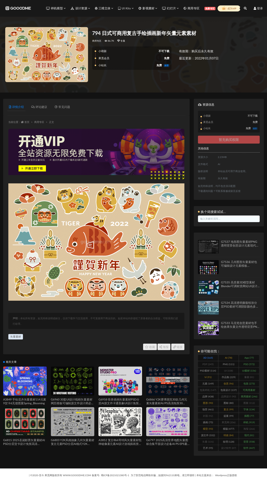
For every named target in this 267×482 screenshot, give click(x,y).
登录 (258, 8)
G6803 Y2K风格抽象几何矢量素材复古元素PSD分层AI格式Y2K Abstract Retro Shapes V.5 (72, 443)
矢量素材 (15, 336)
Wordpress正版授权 (226, 475)
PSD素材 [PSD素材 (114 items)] (208, 370)
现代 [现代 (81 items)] (249, 435)
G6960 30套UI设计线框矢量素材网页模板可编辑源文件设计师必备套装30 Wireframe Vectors (72, 403)
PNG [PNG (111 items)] (228, 364)
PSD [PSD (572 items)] (249, 364)
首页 (26, 122)
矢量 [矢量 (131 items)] (208, 441)
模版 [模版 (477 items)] (228, 428)
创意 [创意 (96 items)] (228, 383)
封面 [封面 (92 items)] (208, 415)
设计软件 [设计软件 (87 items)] (228, 447)
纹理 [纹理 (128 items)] (228, 441)
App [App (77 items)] (249, 357)
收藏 (150, 347)
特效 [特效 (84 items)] (228, 435)
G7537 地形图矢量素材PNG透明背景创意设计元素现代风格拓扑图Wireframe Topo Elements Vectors (240, 247)
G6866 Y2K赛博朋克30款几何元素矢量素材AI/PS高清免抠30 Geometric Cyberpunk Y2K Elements (166, 405)
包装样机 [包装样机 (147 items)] (208, 390)
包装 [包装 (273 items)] (249, 383)
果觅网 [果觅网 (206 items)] (229, 422)
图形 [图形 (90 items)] (208, 402)
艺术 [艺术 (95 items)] (208, 447)
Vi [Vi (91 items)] (208, 377)
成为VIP (229, 8)
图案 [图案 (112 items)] (249, 402)
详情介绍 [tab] (16, 107)
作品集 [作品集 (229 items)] (229, 377)
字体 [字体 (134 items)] (249, 409)
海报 (164, 347)
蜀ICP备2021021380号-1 (115, 475)
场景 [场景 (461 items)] (208, 409)
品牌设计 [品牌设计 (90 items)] (228, 396)
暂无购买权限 (229, 139)
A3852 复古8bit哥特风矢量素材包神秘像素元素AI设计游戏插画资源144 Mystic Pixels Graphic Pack (119, 443)
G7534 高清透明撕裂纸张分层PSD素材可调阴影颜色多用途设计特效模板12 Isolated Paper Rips (240, 308)
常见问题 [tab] (62, 107)
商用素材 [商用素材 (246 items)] (249, 396)
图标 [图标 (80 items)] (228, 402)
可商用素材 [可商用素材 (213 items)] (249, 390)
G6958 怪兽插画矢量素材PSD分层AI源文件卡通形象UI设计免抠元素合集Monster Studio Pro (119, 403)
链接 (178, 347)
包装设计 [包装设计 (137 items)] (228, 390)
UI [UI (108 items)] (228, 370)
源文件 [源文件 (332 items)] (208, 435)
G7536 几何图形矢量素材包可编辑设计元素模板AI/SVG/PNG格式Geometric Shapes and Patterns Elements (240, 267)
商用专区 (97, 40)
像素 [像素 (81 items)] (249, 377)
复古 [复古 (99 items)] (228, 409)
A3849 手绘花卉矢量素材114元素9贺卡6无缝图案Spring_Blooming (24, 401)
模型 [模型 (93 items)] (208, 428)
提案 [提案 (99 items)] (228, 415)
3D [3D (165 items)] (208, 357)
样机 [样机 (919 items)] (249, 422)
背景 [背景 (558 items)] (249, 441)
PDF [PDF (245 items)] (208, 364)
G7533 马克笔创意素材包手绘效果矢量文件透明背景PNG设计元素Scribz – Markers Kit (240, 326)
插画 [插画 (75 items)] (208, 422)
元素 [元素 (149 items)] (208, 383)
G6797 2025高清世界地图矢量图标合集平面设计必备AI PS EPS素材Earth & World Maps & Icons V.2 (167, 443)
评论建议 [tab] (39, 107)
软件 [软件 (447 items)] (249, 447)
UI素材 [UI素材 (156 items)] (249, 370)
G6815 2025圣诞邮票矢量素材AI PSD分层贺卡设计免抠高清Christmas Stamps (24, 443)
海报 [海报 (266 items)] (249, 428)
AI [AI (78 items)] (228, 357)
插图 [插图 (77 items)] (249, 415)
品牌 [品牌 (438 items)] (208, 396)
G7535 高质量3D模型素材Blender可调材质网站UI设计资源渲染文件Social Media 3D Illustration (240, 287)
